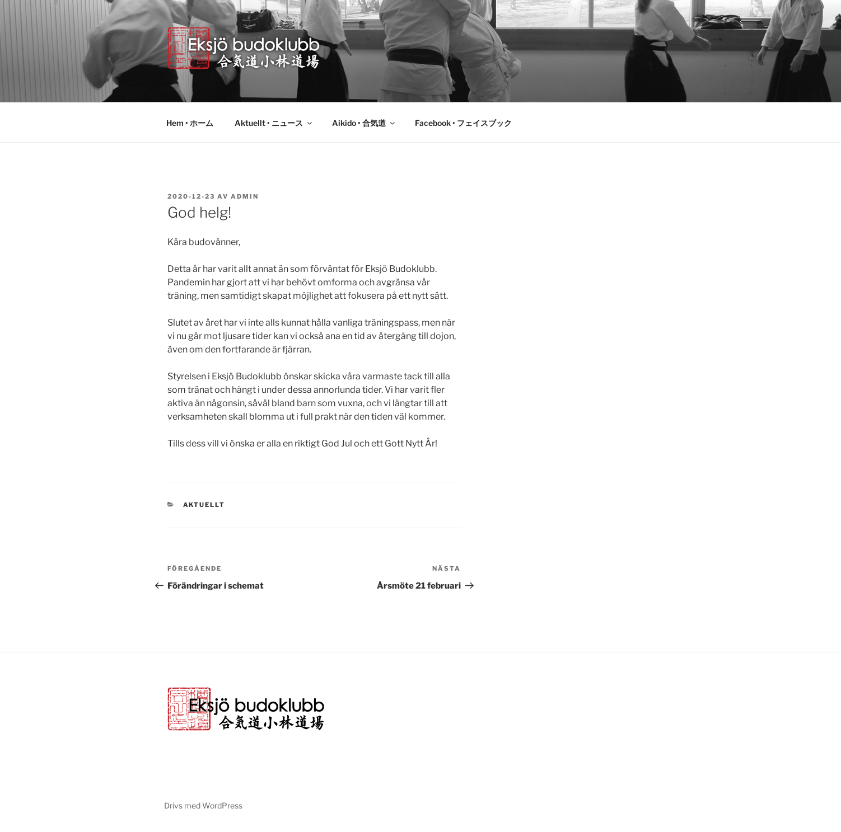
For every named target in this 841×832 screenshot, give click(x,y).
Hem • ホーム (189, 123)
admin (245, 196)
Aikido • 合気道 (364, 123)
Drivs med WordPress (203, 805)
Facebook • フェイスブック (463, 123)
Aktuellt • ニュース (274, 123)
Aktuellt (204, 505)
